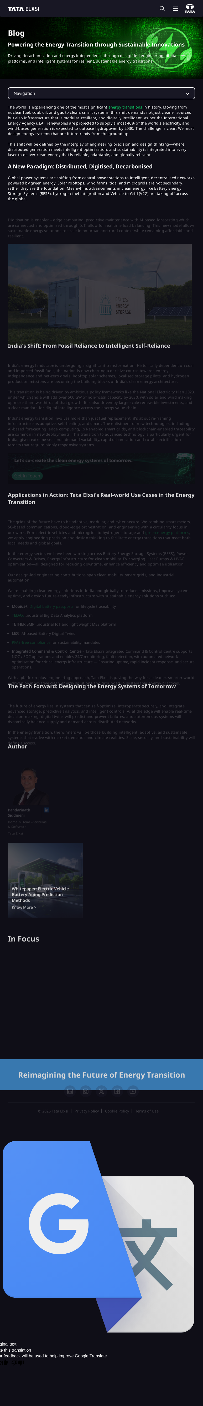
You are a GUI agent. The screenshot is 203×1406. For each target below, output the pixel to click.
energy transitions (125, 107)
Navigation (24, 93)
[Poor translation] (17, 1363)
